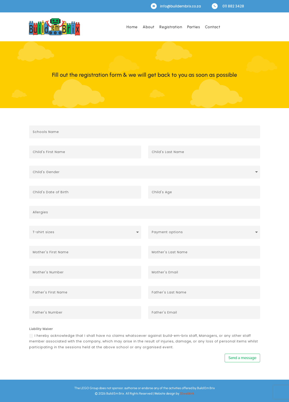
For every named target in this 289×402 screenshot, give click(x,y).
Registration (170, 27)
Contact (212, 27)
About (148, 27)
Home (132, 27)
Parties (193, 27)
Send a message (242, 358)
